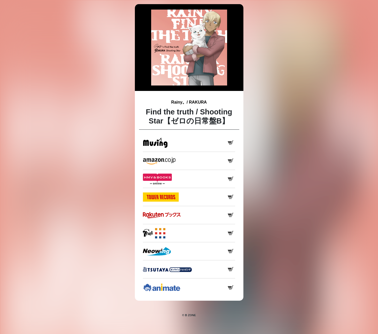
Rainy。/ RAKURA (189, 102)
